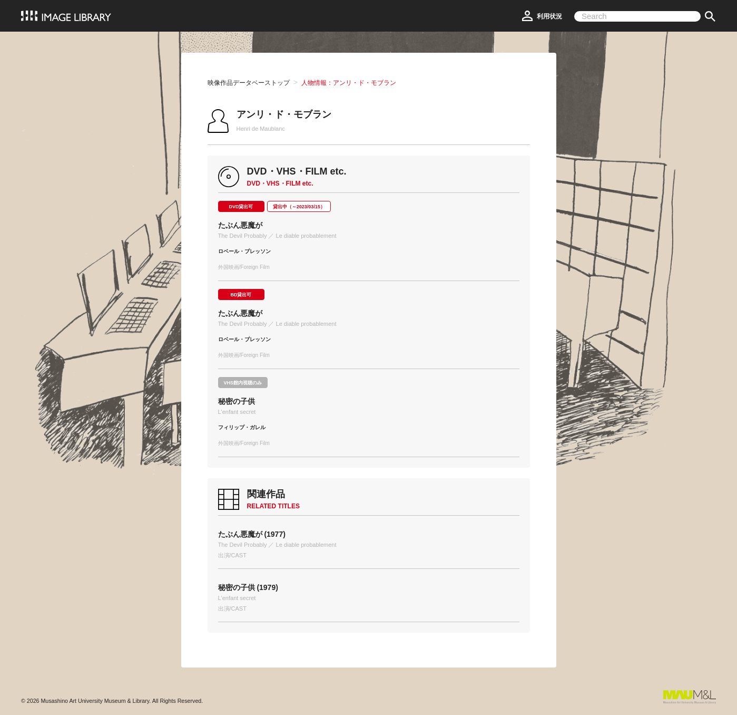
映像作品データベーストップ (249, 82)
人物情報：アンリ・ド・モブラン (348, 82)
